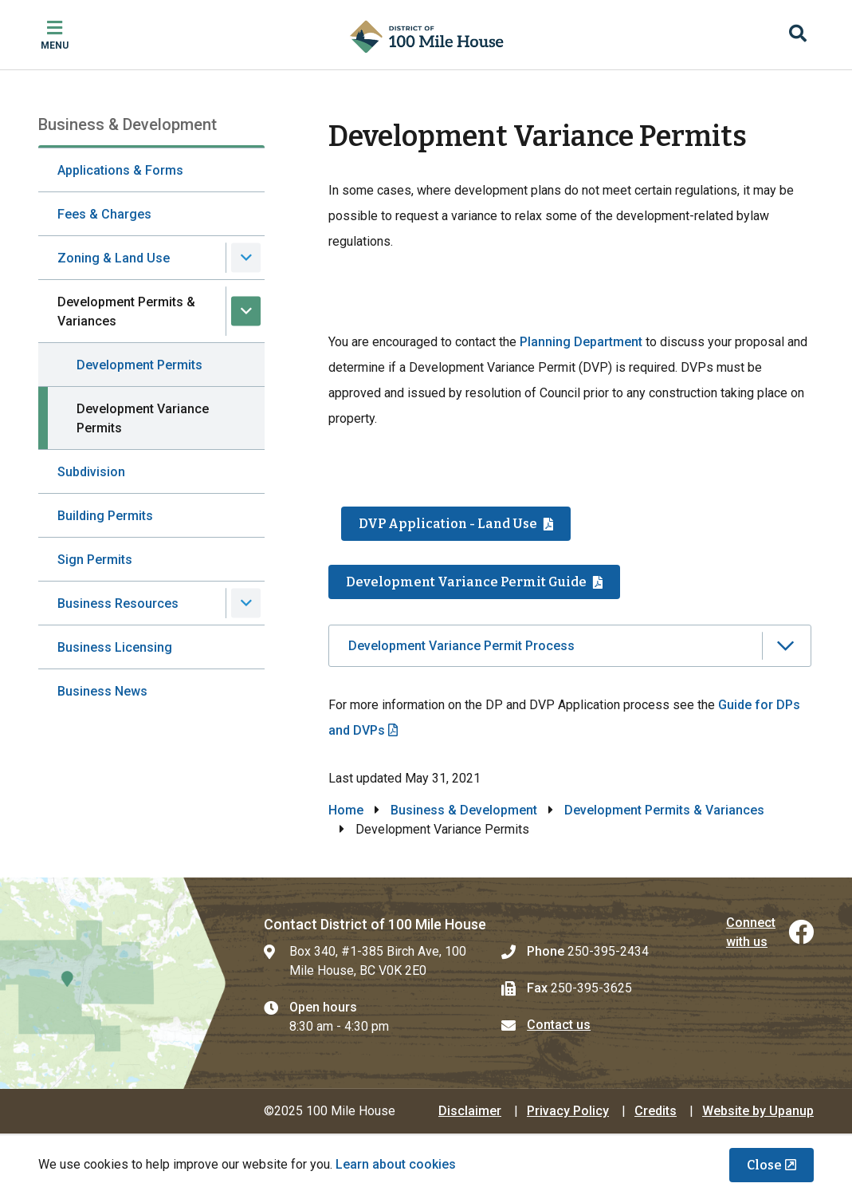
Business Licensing (114, 647)
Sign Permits (94, 559)
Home (345, 810)
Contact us (559, 1024)
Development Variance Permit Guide (466, 582)
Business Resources (118, 603)
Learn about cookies (396, 1164)
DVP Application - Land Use (448, 523)
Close (764, 1165)
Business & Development (464, 810)
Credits (655, 1110)
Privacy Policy (568, 1110)
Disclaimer (469, 1110)
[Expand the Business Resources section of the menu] (246, 603)
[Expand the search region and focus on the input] (798, 35)
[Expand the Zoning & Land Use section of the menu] (246, 258)
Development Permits (139, 365)
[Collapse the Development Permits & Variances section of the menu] (246, 311)
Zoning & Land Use (113, 258)
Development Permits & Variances (126, 311)
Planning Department (581, 341)
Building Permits (105, 515)
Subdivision (91, 471)
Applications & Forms (120, 170)
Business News (102, 691)
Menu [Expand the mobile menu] (55, 45)
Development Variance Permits (143, 418)
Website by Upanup (758, 1110)
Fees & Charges (104, 214)
